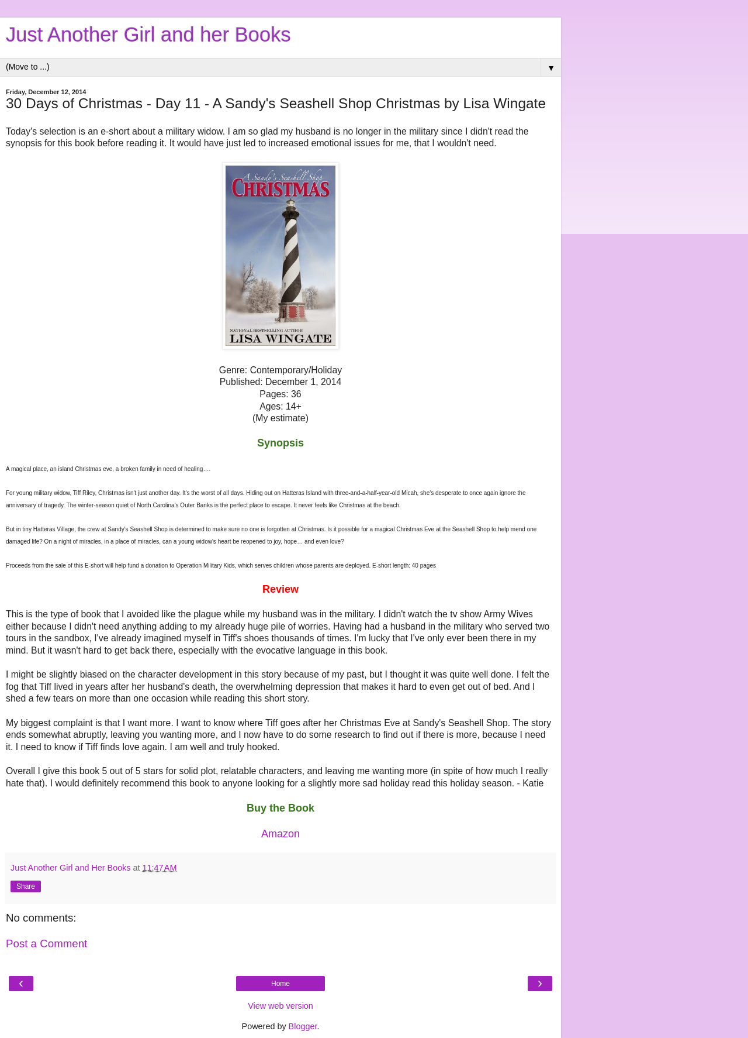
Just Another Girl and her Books (148, 34)
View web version (280, 1005)
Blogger (303, 1026)
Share (25, 886)
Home (280, 983)
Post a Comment (46, 943)
